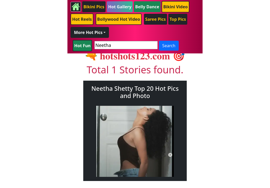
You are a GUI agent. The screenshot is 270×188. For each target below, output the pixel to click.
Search (169, 45)
